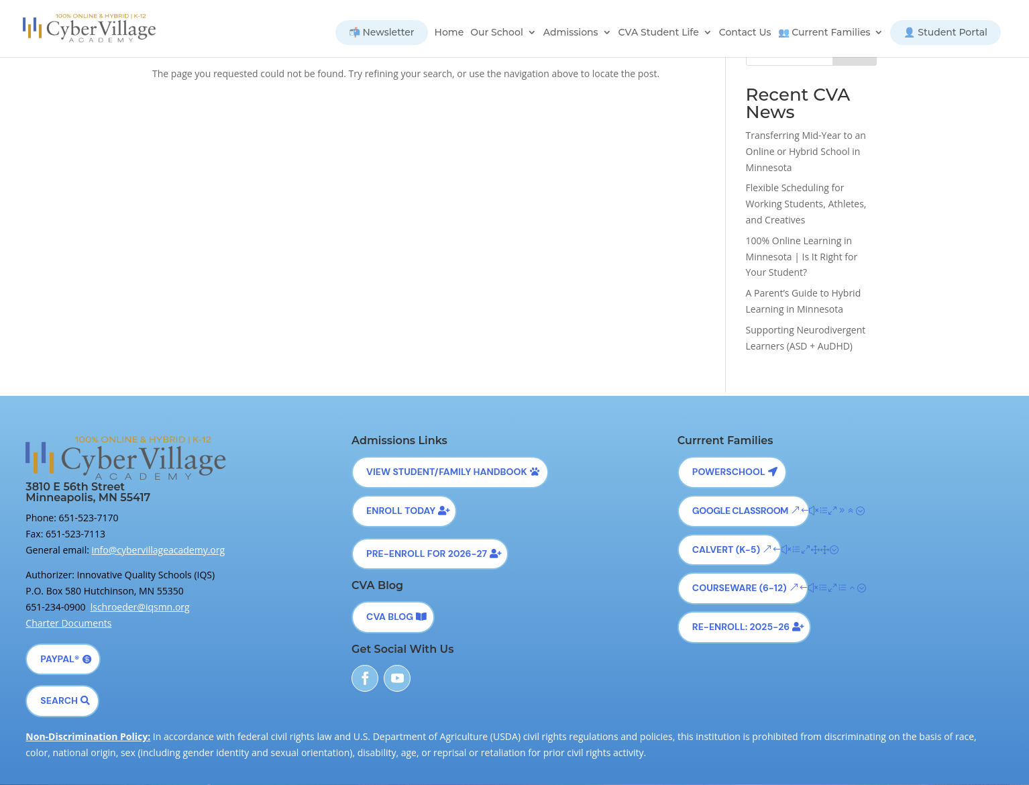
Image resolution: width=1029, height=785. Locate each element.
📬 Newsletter (382, 32)
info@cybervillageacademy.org (158, 549)
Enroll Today (400, 511)
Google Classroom (740, 511)
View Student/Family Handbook (446, 472)
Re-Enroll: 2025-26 (741, 627)
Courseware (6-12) (739, 588)
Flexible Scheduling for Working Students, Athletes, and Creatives (806, 203)
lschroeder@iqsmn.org (140, 606)
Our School (496, 33)
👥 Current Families (824, 33)
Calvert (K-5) (726, 549)
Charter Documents (68, 623)
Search (59, 700)
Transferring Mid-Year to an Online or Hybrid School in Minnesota (806, 151)
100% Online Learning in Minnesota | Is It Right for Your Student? (802, 256)
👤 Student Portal (945, 32)
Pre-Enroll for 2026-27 (426, 553)
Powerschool (728, 472)
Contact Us (745, 33)
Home (449, 33)
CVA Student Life (658, 33)
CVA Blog (389, 617)
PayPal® (59, 659)
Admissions (570, 33)
